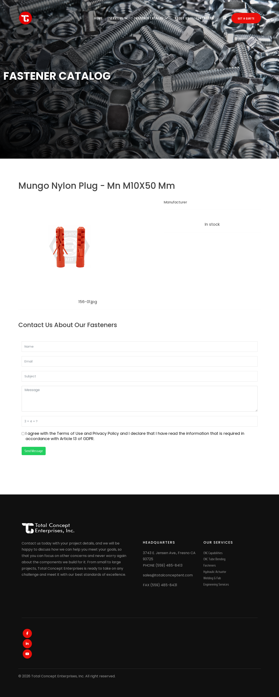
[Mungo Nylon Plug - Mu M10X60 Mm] (67, 318)
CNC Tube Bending (214, 559)
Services (116, 18)
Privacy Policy (106, 433)
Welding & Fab (212, 578)
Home (98, 18)
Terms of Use (70, 433)
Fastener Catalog (148, 18)
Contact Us (205, 18)
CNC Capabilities (213, 553)
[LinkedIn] (27, 643)
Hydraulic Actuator (214, 571)
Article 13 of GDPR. (77, 438)
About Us (182, 18)
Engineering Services (216, 584)
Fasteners (209, 565)
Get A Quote (246, 18)
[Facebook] (27, 633)
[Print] (166, 240)
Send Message (33, 451)
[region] (139, 79)
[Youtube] (27, 654)
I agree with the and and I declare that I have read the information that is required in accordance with (135, 436)
